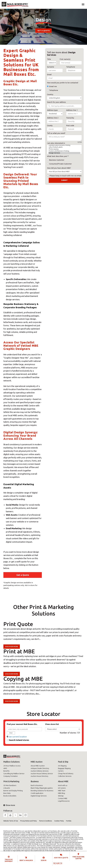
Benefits (6, 771)
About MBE (63, 781)
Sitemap (61, 796)
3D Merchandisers (9, 785)
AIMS (5, 768)
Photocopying (64, 149)
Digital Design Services (39, 796)
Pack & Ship (63, 762)
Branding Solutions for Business (42, 791)
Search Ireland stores (19, 740)
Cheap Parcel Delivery (65, 773)
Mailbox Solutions (11, 762)
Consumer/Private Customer (60, 164)
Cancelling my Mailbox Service (13, 773)
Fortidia (68, 821)
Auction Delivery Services (40, 771)
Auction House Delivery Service (42, 773)
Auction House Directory (39, 776)
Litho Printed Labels (64, 147)
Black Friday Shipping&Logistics (42, 788)
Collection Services (64, 776)
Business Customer (56, 160)
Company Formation (10, 776)
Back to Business (37, 785)
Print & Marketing (11, 781)
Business (35, 781)
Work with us (62, 785)
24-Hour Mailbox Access (12, 766)
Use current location (17, 736)
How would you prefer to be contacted (62, 83)
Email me (53, 86)
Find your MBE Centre (78, 857)
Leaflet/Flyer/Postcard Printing (64, 145)
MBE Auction (36, 762)
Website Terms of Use (10, 821)
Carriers (61, 771)
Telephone (53, 90)
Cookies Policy (59, 821)
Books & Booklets (9, 796)
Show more (9, 805)
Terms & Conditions (45, 821)
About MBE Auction (38, 766)
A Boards (6, 788)
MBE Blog (61, 793)
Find (10, 733)
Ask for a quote (61, 858)
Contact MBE (62, 798)
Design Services (64, 153)
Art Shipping (62, 766)
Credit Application (37, 793)
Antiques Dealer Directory (40, 768)
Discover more (11, 646)
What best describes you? (57, 156)
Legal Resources (64, 801)
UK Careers (62, 788)
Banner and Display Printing (13, 791)
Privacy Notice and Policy (28, 821)
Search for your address (56, 102)
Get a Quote (43, 31)
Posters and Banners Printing (64, 151)
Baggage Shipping (64, 768)
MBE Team (61, 791)
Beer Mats (7, 793)
